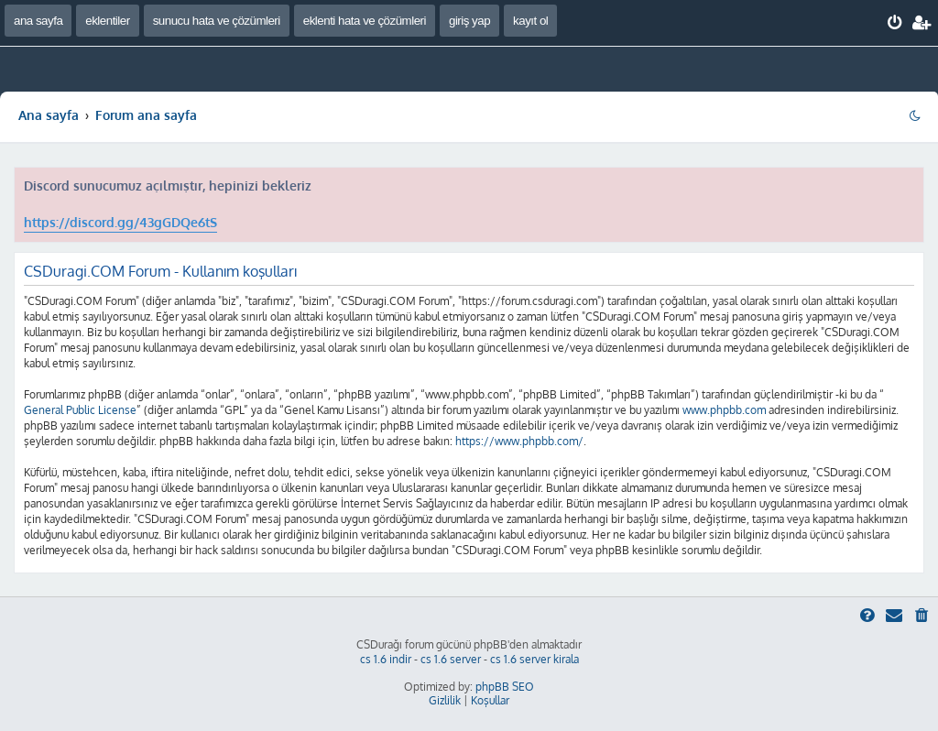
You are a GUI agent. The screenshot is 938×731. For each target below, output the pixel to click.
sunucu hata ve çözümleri (216, 20)
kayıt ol (530, 20)
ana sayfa (38, 20)
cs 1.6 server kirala (534, 659)
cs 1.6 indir (385, 659)
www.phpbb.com (724, 410)
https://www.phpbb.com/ (519, 441)
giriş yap (469, 20)
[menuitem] (895, 23)
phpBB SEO (504, 686)
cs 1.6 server (450, 659)
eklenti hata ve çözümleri (364, 20)
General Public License (80, 410)
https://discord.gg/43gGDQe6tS (120, 222)
